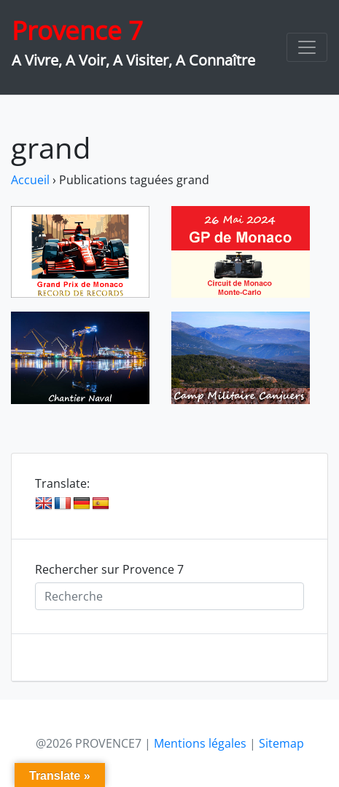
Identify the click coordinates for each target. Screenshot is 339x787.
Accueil (30, 180)
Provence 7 (77, 30)
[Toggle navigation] (307, 47)
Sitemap (281, 743)
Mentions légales (200, 743)
